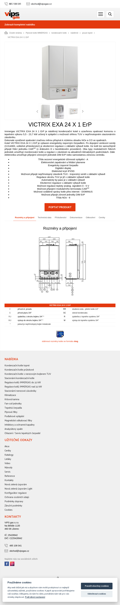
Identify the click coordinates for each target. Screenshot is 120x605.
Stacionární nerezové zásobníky (20, 391)
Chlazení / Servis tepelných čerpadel (22, 433)
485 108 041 (15, 4)
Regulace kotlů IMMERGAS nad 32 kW (23, 387)
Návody (8, 467)
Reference (10, 476)
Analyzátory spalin (14, 429)
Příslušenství (60, 217)
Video (7, 463)
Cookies (8, 510)
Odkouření (90, 217)
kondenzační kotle (59, 33)
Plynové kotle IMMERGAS (37, 33)
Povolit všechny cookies (97, 586)
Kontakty (9, 480)
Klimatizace (10, 395)
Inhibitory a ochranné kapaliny (20, 425)
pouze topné (87, 33)
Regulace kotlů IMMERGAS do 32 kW (23, 382)
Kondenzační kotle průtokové (19, 370)
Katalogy (9, 455)
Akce (7, 446)
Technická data (44, 217)
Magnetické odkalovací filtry (18, 420)
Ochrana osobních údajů (17, 497)
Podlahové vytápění (14, 416)
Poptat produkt (60, 207)
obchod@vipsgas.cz (41, 4)
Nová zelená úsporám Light (18, 489)
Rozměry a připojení (24, 217)
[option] (60, 72)
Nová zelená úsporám (16, 484)
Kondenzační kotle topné (17, 365)
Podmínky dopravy (14, 501)
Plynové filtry (11, 412)
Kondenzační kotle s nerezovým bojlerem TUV (28, 374)
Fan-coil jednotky (13, 403)
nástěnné (74, 33)
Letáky (8, 459)
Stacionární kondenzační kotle (19, 378)
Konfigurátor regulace (16, 493)
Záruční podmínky (13, 506)
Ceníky (102, 217)
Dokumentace (76, 217)
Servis (7, 472)
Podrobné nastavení (35, 597)
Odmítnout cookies (97, 594)
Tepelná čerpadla (13, 408)
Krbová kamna (12, 399)
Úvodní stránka (13, 32)
